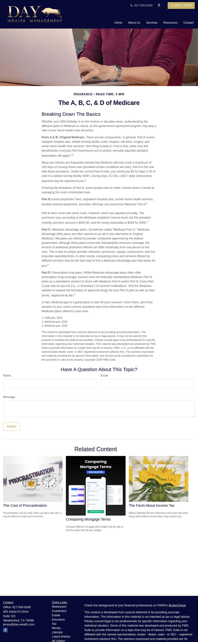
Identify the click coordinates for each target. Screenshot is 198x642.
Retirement (59, 606)
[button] (118, 23)
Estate (56, 615)
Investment (59, 611)
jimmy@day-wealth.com (18, 624)
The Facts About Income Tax (151, 505)
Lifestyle (57, 632)
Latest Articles (61, 636)
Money (56, 628)
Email (104, 375)
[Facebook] (159, 5)
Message (9, 397)
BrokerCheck (177, 605)
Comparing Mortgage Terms (88, 519)
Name (7, 375)
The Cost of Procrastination (25, 505)
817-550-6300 (141, 5)
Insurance (58, 619)
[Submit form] (11, 427)
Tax (54, 623)
